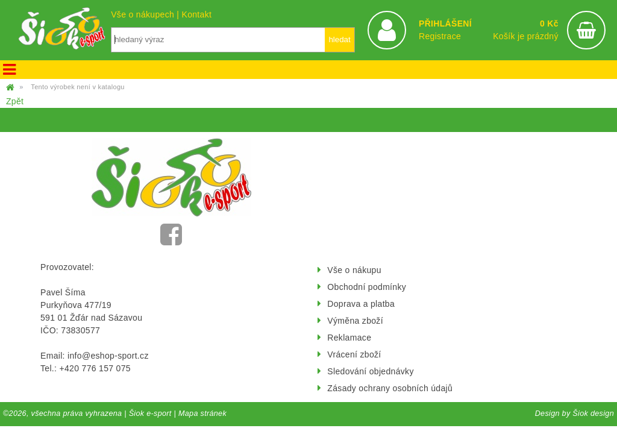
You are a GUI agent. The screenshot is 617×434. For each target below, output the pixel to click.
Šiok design (593, 413)
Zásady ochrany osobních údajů (390, 388)
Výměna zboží (355, 321)
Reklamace (349, 337)
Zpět (14, 101)
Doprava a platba (361, 304)
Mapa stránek (202, 413)
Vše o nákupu (354, 270)
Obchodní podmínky (366, 287)
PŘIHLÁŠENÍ (445, 23)
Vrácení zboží (354, 354)
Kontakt (196, 14)
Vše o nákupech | (146, 14)
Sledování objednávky (370, 371)
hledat (339, 39)
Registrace (440, 36)
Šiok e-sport (150, 413)
